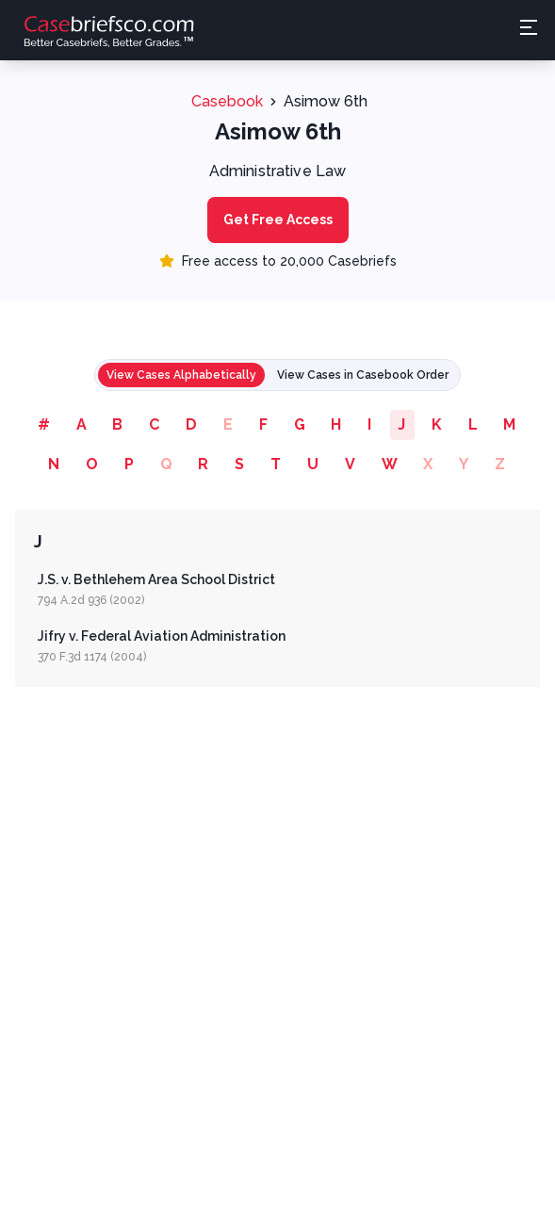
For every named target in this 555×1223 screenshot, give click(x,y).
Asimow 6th (325, 101)
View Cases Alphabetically (181, 375)
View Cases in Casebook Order (363, 375)
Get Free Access (278, 219)
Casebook (227, 101)
